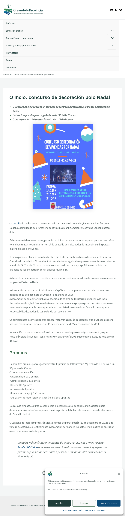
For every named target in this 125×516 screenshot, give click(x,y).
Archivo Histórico (27, 447)
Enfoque (10, 23)
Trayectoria (12, 53)
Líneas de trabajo (15, 31)
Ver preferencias (109, 503)
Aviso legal (101, 510)
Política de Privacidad (87, 510)
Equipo (9, 60)
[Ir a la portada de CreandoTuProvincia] (24, 10)
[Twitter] (120, 10)
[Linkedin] (111, 10)
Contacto (11, 67)
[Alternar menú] (111, 31)
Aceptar (59, 503)
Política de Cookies (70, 510)
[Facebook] (116, 10)
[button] (118, 473)
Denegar (84, 503)
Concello (16, 224)
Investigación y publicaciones (21, 45)
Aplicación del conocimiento (20, 38)
